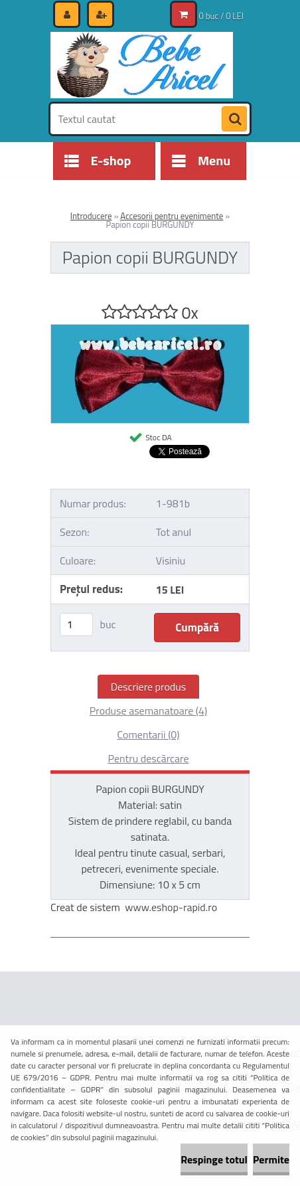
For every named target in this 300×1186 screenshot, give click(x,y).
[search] (234, 119)
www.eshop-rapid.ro (171, 907)
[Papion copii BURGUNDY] (150, 330)
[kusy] (76, 624)
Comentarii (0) (148, 734)
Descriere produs (149, 687)
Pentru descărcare (148, 758)
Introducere (91, 215)
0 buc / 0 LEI (221, 16)
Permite (271, 1159)
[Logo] (141, 65)
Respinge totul (214, 1159)
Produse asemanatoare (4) (148, 711)
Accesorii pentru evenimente (171, 215)
